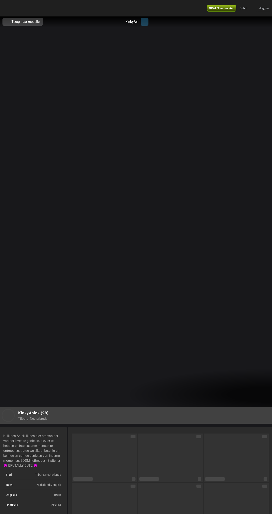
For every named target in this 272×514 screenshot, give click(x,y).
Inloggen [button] (263, 8)
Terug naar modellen (22, 22)
